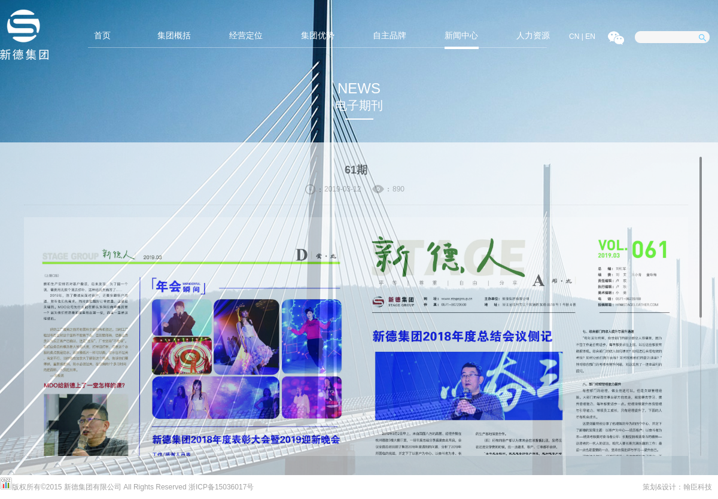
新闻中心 (461, 35)
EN (590, 36)
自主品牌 (389, 35)
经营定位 (246, 35)
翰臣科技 (697, 487)
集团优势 (317, 35)
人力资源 (533, 35)
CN (574, 36)
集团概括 (174, 35)
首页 (102, 35)
